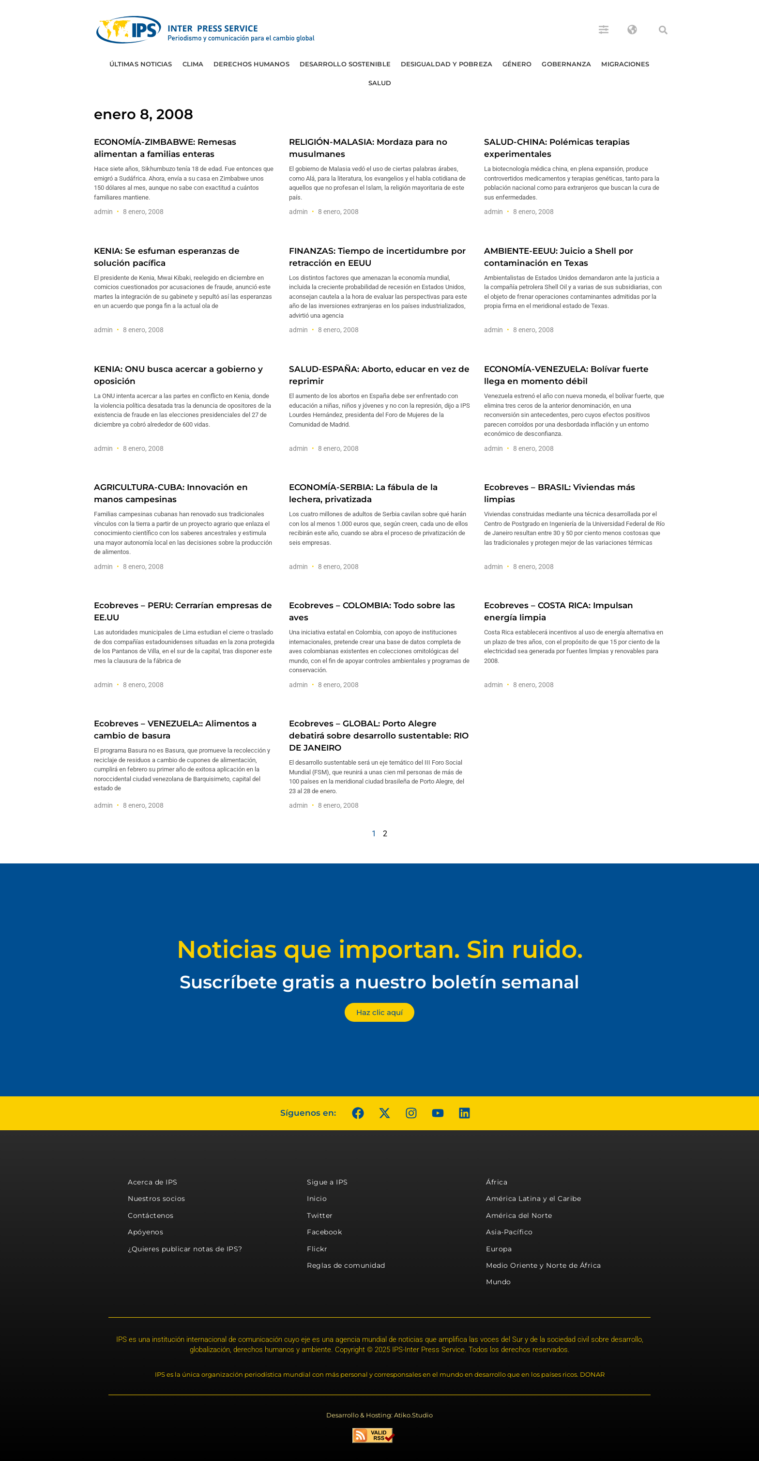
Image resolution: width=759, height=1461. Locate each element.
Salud (380, 83)
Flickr (317, 1249)
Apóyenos (145, 1232)
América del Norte (519, 1215)
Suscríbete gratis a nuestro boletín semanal (379, 982)
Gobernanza (566, 64)
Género (517, 64)
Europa (499, 1249)
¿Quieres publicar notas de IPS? (185, 1249)
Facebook (324, 1232)
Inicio (317, 1198)
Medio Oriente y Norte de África (543, 1265)
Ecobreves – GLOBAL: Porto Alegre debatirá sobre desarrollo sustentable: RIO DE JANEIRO (379, 736)
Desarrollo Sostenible (345, 64)
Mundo (498, 1281)
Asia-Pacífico (509, 1232)
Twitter (320, 1215)
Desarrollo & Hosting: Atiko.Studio (379, 1415)
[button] (663, 30)
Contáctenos (151, 1215)
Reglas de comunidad (346, 1265)
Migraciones (625, 64)
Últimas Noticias (140, 64)
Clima (193, 64)
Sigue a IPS (327, 1182)
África (496, 1182)
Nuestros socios (156, 1198)
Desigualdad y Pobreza (446, 64)
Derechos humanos (251, 64)
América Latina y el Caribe (533, 1198)
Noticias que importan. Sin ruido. (380, 949)
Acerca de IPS (153, 1182)
